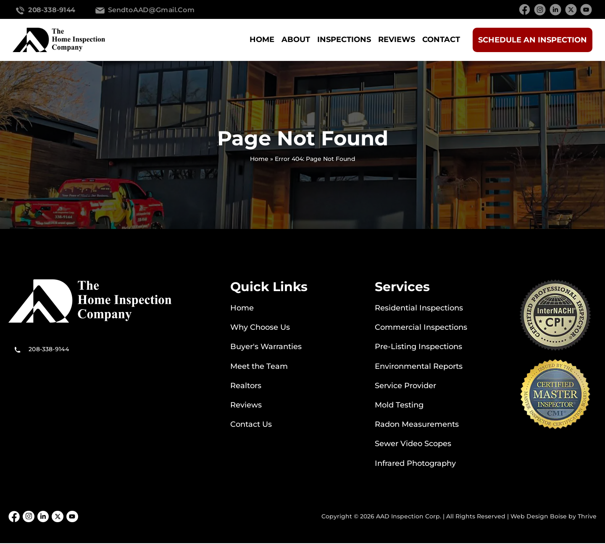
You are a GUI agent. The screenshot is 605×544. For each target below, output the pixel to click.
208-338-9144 (52, 9)
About (295, 39)
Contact (441, 39)
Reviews (396, 39)
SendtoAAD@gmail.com (151, 9)
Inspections (344, 39)
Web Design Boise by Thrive (553, 516)
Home (262, 39)
